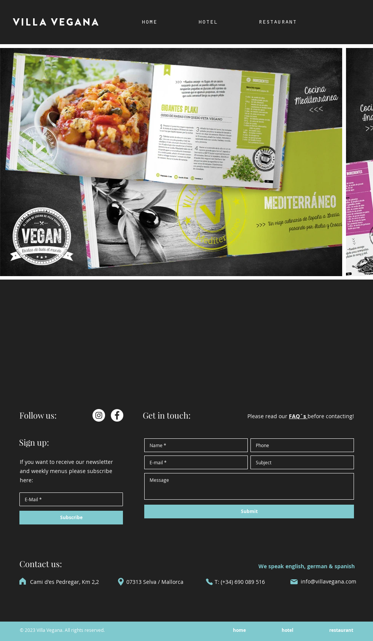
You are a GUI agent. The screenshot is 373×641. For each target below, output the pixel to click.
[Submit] (249, 511)
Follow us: (38, 415)
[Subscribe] (71, 517)
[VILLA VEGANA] (57, 22)
